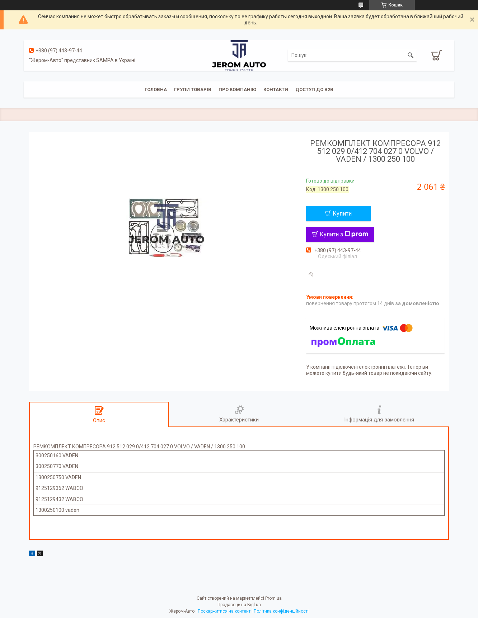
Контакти (275, 89)
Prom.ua (273, 598)
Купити (342, 213)
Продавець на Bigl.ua (239, 604)
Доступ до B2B (314, 89)
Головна (156, 89)
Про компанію (237, 89)
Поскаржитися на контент (224, 611)
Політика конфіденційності (281, 611)
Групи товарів (192, 89)
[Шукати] (410, 55)
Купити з (344, 234)
